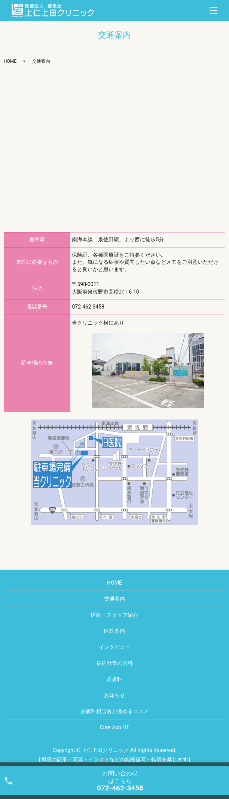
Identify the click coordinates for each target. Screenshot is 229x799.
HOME (10, 61)
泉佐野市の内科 (114, 663)
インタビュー (114, 647)
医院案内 (114, 631)
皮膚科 (114, 679)
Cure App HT (114, 727)
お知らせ (114, 695)
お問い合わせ (120, 781)
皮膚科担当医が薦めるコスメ (114, 711)
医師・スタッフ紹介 (114, 615)
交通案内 (114, 599)
